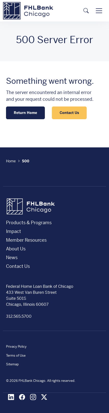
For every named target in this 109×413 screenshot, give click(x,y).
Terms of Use (16, 355)
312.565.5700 (19, 316)
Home (11, 161)
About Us (16, 249)
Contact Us (69, 112)
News (12, 257)
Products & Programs (29, 222)
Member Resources (26, 240)
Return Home (25, 112)
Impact (13, 231)
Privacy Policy (16, 346)
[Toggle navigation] (99, 11)
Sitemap (12, 364)
